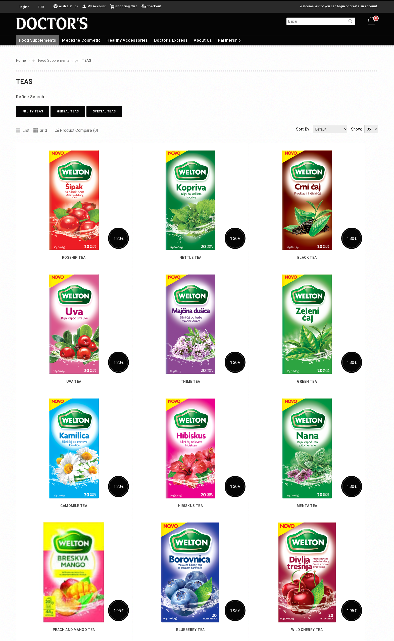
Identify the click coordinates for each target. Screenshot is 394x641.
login (341, 6)
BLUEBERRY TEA (190, 630)
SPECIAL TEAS (104, 111)
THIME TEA (190, 381)
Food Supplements (37, 40)
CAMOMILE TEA (73, 506)
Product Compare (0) (79, 130)
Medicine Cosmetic (81, 40)
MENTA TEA (307, 506)
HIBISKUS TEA (190, 506)
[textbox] (315, 21)
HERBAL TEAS (68, 111)
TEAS (86, 60)
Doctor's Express (171, 40)
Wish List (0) (68, 6)
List (26, 130)
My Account (96, 6)
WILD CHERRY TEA (307, 630)
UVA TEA (73, 381)
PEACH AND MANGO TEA (74, 630)
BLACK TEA (307, 257)
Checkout (153, 6)
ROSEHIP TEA (73, 257)
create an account (363, 6)
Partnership (229, 40)
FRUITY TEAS (32, 111)
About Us (203, 40)
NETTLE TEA (190, 257)
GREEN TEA (307, 381)
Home (21, 60)
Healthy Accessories (127, 40)
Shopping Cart (126, 6)
